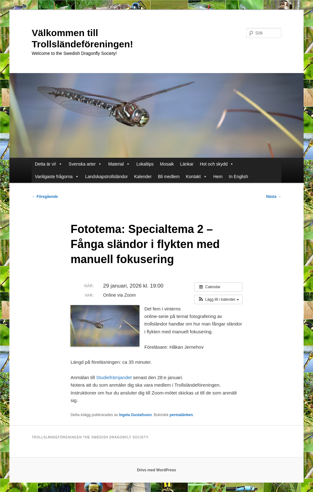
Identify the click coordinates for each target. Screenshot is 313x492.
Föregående (45, 196)
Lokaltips (145, 164)
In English (238, 176)
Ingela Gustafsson (135, 415)
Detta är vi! (48, 164)
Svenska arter (85, 164)
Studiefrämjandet (114, 377)
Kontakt (196, 176)
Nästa (273, 196)
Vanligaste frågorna (57, 176)
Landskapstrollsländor (106, 176)
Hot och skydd (217, 164)
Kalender (143, 176)
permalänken (181, 415)
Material (119, 164)
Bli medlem (169, 176)
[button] (218, 299)
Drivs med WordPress (156, 470)
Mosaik (167, 164)
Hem (218, 176)
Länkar (187, 164)
